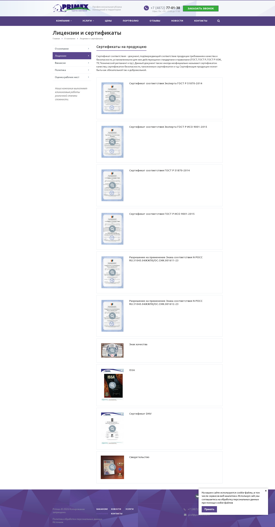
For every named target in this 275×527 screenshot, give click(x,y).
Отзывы (155, 20)
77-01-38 (165, 8)
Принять (209, 509)
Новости (177, 20)
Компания (64, 20)
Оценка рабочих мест (67, 77)
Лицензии (60, 55)
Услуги (88, 20)
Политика (60, 69)
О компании (62, 48)
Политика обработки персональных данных (77, 518)
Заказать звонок (201, 8)
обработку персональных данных (240, 499)
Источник (58, 522)
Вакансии (60, 62)
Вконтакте (197, 496)
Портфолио (131, 20)
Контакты (200, 20)
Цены (108, 20)
